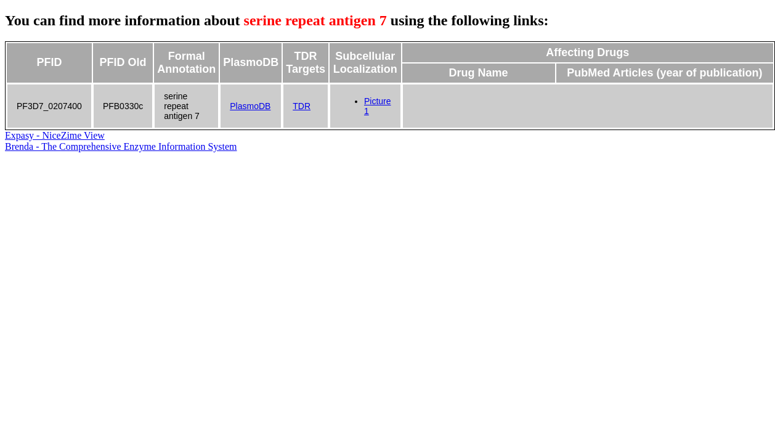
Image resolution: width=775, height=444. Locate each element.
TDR (301, 106)
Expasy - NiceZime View (55, 135)
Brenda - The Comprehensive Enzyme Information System (121, 146)
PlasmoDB (250, 106)
